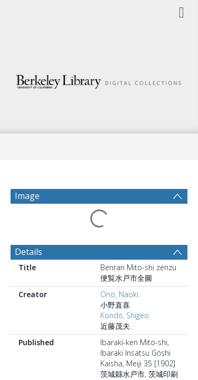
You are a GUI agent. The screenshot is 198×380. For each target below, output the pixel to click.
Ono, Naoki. (120, 294)
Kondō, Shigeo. (125, 315)
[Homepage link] (99, 78)
